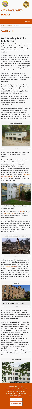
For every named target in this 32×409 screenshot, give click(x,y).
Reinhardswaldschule (9, 213)
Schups (22, 211)
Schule (10, 25)
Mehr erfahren (16, 404)
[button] (26, 21)
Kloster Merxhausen (12, 266)
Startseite (3, 25)
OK (16, 399)
